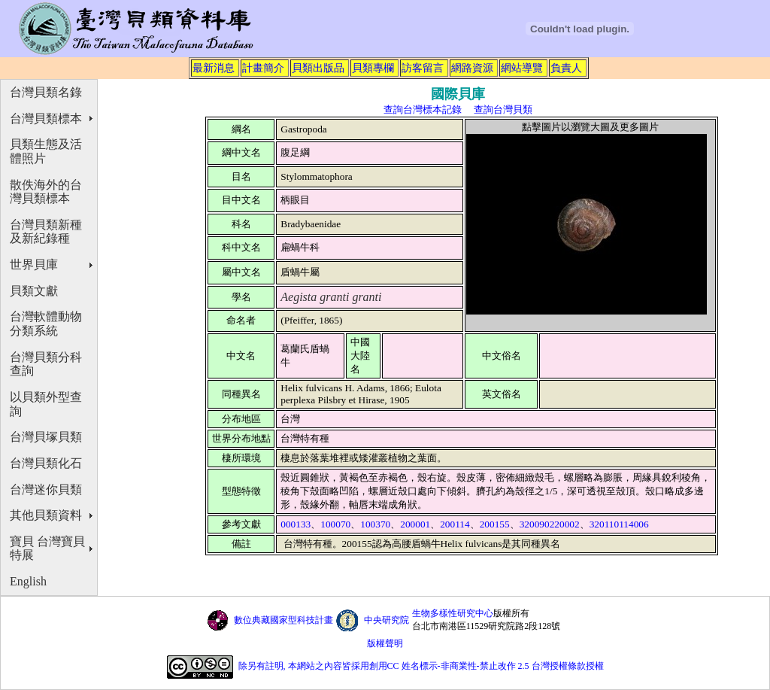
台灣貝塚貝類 (46, 436)
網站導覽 (522, 68)
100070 (335, 524)
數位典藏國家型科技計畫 (283, 620)
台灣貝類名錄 (46, 92)
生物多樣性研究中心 (452, 613)
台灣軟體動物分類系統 (46, 323)
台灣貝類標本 (46, 118)
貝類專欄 (373, 68)
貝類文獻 (34, 290)
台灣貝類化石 (46, 463)
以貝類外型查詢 (46, 404)
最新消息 (213, 68)
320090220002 (550, 524)
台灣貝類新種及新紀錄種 (46, 231)
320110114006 (619, 524)
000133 (295, 524)
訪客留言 (423, 68)
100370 (375, 524)
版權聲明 (385, 643)
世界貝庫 (34, 264)
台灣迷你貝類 (46, 489)
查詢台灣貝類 (503, 109)
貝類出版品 (318, 68)
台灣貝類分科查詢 (46, 364)
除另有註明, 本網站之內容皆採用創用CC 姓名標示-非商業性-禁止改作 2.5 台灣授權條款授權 (421, 666)
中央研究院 (386, 620)
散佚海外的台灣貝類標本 (46, 191)
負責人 (566, 68)
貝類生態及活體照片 (46, 151)
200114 (455, 524)
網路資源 (472, 68)
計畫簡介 (263, 68)
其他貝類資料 (46, 515)
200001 (415, 524)
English (28, 581)
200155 (495, 524)
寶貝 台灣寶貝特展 (47, 548)
